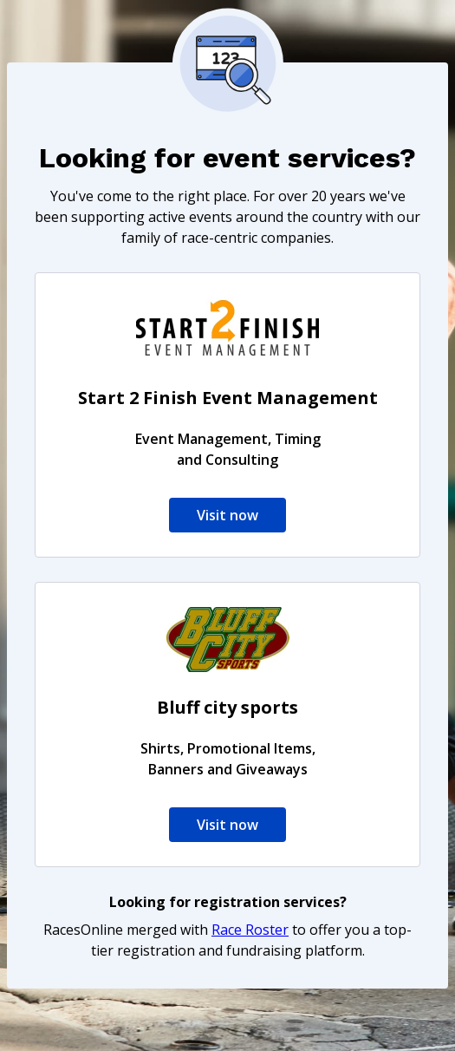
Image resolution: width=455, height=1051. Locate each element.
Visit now (227, 515)
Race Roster (250, 929)
